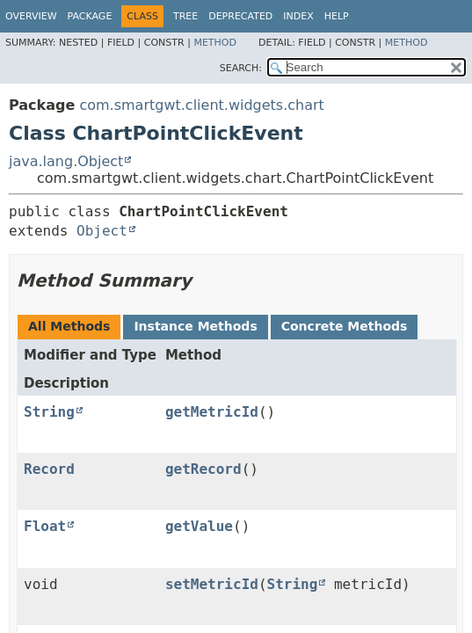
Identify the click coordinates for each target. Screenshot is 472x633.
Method (214, 42)
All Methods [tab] (69, 326)
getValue (199, 526)
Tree (185, 16)
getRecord (203, 469)
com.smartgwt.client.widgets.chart (201, 105)
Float (45, 526)
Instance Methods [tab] (195, 326)
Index (298, 16)
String (49, 412)
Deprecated (240, 16)
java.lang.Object (66, 161)
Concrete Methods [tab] (344, 326)
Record (49, 469)
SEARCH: (241, 68)
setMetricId (211, 584)
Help (336, 16)
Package (90, 16)
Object (101, 230)
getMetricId (211, 412)
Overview (31, 16)
